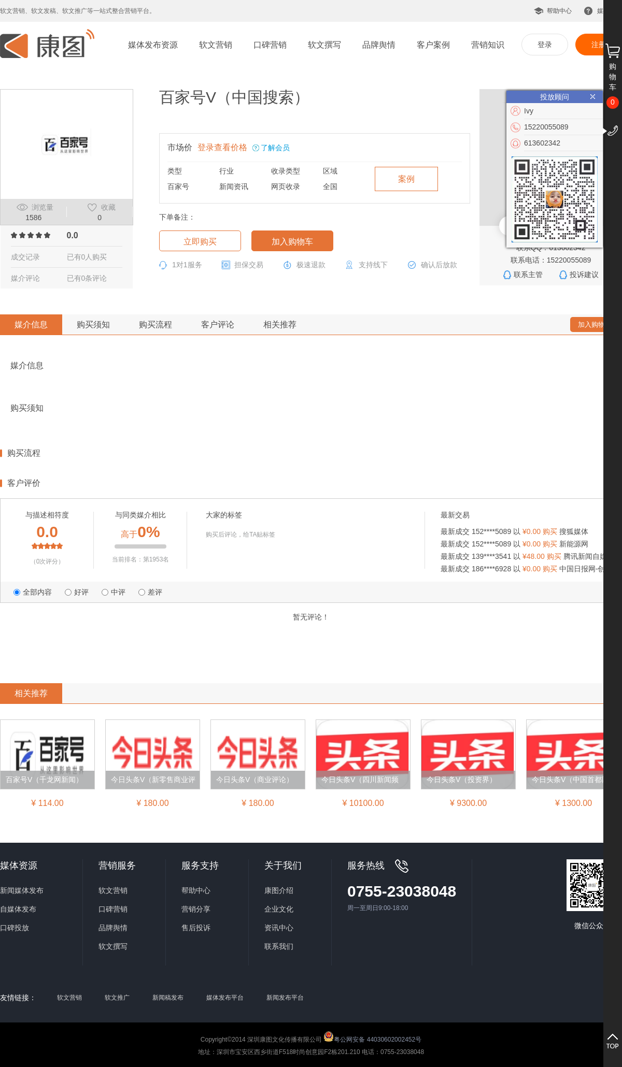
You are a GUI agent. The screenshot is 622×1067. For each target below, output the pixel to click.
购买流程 (155, 324)
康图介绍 (278, 890)
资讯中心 (278, 928)
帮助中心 (559, 11)
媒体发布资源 (153, 44)
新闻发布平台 (285, 997)
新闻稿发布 (167, 997)
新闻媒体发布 (22, 890)
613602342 (542, 143)
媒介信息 (31, 324)
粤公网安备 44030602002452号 (372, 1036)
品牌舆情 (378, 44)
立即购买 (200, 241)
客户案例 (433, 44)
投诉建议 (584, 274)
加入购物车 (292, 241)
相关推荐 (279, 324)
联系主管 (528, 274)
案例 (406, 179)
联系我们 (278, 946)
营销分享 (195, 909)
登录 (545, 44)
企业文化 (278, 909)
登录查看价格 (222, 147)
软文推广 (117, 997)
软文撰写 (324, 44)
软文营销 (215, 44)
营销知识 (487, 44)
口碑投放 (14, 928)
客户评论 (217, 324)
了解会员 (275, 147)
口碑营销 (270, 44)
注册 (598, 44)
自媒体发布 (18, 909)
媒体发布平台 (225, 997)
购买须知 (93, 324)
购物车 (612, 76)
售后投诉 (195, 928)
